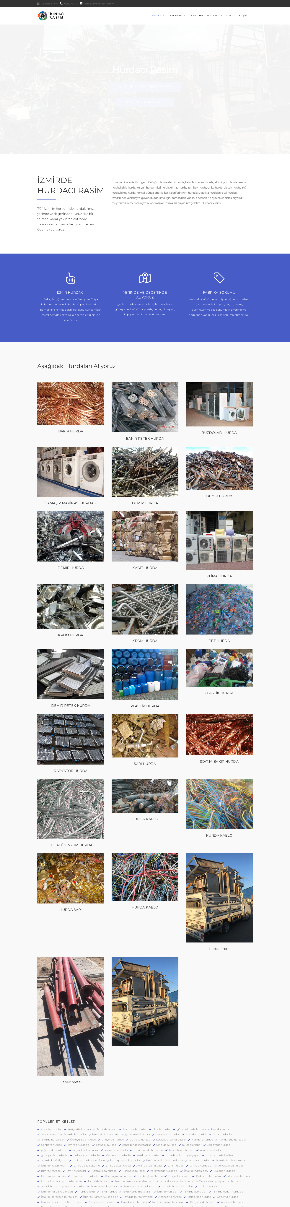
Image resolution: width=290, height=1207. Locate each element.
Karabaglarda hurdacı (118, 1144)
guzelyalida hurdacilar (54, 1123)
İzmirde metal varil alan (105, 1175)
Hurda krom (219, 917)
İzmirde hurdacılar (201, 1133)
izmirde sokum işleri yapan (183, 1123)
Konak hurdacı (50, 1175)
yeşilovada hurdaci (218, 1112)
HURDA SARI (71, 878)
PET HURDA (219, 609)
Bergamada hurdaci (203, 1170)
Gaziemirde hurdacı (53, 1144)
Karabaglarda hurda (150, 1144)
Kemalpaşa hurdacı (165, 1180)
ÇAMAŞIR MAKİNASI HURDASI (71, 471)
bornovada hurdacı (135, 1097)
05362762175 (69, 3)
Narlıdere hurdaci (202, 1107)
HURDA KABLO (145, 787)
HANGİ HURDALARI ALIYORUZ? (216, 16)
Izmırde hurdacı (51, 1138)
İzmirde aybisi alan (195, 1159)
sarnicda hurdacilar (116, 1118)
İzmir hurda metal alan (137, 1159)
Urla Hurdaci (81, 1185)
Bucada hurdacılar (224, 1138)
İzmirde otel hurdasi (118, 1133)
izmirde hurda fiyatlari (219, 1123)
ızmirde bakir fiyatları (54, 1128)
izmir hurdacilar (222, 1102)
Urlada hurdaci (162, 1097)
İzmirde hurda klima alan (193, 1185)
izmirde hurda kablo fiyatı (89, 1128)
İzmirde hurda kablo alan (57, 1159)
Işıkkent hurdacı (75, 1154)
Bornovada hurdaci (83, 1180)
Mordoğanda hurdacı (108, 1185)
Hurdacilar (165, 1185)
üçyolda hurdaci (166, 1112)
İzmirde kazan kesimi (54, 1133)
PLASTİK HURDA (145, 674)
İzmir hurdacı (175, 1133)
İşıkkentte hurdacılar (209, 1144)
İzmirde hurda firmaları (138, 1164)
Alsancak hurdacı (232, 1170)
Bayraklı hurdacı (138, 1180)
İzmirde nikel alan (163, 1149)
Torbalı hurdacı (50, 1154)
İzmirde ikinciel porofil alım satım (62, 1170)
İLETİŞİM (247, 16)
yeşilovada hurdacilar (54, 1118)
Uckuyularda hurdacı (231, 1133)
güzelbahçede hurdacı (191, 1097)
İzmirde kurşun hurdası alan (100, 1164)
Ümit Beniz (119, 1203)
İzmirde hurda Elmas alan (196, 1149)
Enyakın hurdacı (75, 1175)
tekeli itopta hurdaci (182, 1118)
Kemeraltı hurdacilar (118, 1123)
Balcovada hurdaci (199, 1164)
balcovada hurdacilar (87, 1123)
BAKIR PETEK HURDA (145, 406)
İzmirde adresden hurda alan (59, 1164)
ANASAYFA (163, 16)
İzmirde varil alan (167, 1159)
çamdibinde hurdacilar (136, 1112)
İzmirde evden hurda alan (229, 1159)
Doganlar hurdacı (179, 1144)
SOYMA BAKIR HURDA (219, 730)
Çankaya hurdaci (51, 1112)
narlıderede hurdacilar (233, 1107)
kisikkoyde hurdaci (148, 1123)
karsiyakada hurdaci (167, 1102)
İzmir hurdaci (109, 1159)
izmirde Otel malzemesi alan (164, 1128)
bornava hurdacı (140, 1107)
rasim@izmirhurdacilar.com (97, 3)
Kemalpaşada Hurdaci (198, 1180)
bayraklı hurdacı (221, 1097)
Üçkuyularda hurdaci (83, 1107)
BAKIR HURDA (70, 399)
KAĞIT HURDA (144, 536)
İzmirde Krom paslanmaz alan (145, 1175)
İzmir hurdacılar (76, 1138)
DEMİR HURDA (145, 471)
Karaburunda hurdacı (54, 1185)
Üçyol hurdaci (49, 1102)
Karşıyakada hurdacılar (164, 1138)
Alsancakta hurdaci (170, 1164)
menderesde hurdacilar (149, 1118)
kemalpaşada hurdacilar (125, 1128)
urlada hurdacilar (210, 1118)
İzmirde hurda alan (196, 1138)
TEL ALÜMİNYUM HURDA (71, 813)
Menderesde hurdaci (102, 1170)
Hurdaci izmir (86, 1159)
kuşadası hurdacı (51, 1097)
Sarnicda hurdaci (107, 1097)
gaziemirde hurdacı (137, 1102)
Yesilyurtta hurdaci (79, 1097)
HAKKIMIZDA (183, 16)
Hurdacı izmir (73, 1149)
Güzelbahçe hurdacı (134, 1170)
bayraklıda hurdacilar (86, 1118)
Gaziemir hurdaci (227, 1164)
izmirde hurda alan (53, 1107)
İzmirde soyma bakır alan (140, 1154)
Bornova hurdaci (235, 1175)
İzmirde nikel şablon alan (131, 1149)
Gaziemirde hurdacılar (85, 1144)
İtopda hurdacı (50, 1149)
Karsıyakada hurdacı (104, 1138)
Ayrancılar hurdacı (229, 1149)
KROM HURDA (70, 603)
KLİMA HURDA (219, 544)
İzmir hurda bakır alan (104, 1154)
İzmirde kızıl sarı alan (211, 1154)
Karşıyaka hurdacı (134, 1138)
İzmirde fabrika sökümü (231, 1128)
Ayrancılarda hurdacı (149, 1133)
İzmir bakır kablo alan (205, 1175)
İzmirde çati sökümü (87, 1133)
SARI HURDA (145, 732)
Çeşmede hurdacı (229, 1180)
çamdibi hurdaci (106, 1112)
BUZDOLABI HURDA (219, 401)
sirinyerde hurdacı (113, 1107)
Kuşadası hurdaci (196, 1102)
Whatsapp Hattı (47, 3)
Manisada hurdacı (238, 1144)
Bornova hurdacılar (53, 1180)
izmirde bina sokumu (106, 1102)
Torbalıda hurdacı (99, 1149)
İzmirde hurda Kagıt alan (177, 1154)
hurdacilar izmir (191, 1112)
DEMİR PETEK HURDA (70, 673)
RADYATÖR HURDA (70, 739)
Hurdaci (133, 1185)
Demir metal (71, 1050)
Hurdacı (148, 1185)
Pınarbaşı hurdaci (199, 1128)
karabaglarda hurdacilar (171, 1107)
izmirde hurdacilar (75, 1102)
